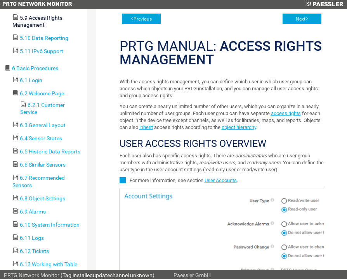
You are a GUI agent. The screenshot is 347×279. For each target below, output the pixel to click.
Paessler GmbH (192, 275)
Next (300, 19)
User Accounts (221, 180)
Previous (143, 19)
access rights (286, 113)
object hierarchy (239, 127)
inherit (146, 127)
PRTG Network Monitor (31, 275)
